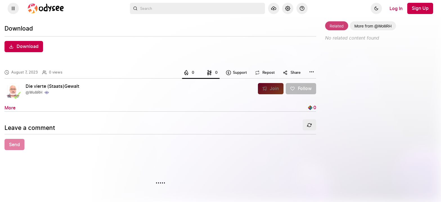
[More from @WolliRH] (373, 25)
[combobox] (197, 8)
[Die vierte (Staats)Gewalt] (55, 86)
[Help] (302, 8)
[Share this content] (291, 72)
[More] (9, 107)
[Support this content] (236, 72)
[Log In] (396, 8)
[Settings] (287, 8)
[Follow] (301, 88)
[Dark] (376, 8)
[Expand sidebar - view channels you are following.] (13, 8)
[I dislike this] (211, 72)
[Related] (336, 25)
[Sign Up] (420, 8)
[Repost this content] (264, 72)
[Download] (23, 46)
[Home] (46, 8)
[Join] (271, 88)
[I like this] (190, 72)
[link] (160, 91)
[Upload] (273, 8)
